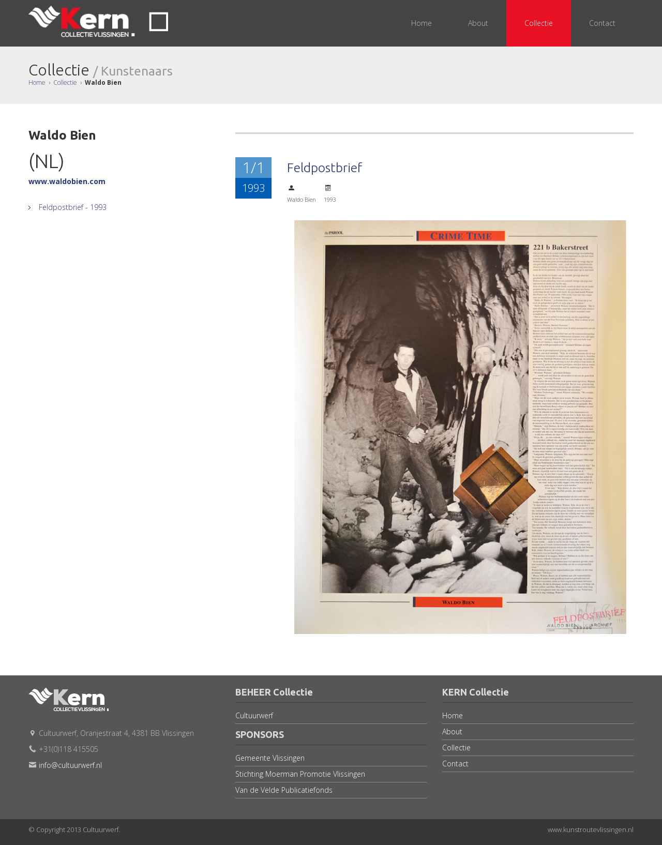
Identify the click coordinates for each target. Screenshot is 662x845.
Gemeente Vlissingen (270, 758)
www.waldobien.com (67, 181)
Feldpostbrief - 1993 (71, 207)
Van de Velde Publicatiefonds (284, 790)
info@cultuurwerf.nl (70, 765)
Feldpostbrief (324, 167)
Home (37, 82)
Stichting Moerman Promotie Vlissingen (300, 774)
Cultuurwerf (254, 715)
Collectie (65, 82)
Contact (455, 763)
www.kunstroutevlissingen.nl (591, 829)
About (452, 731)
